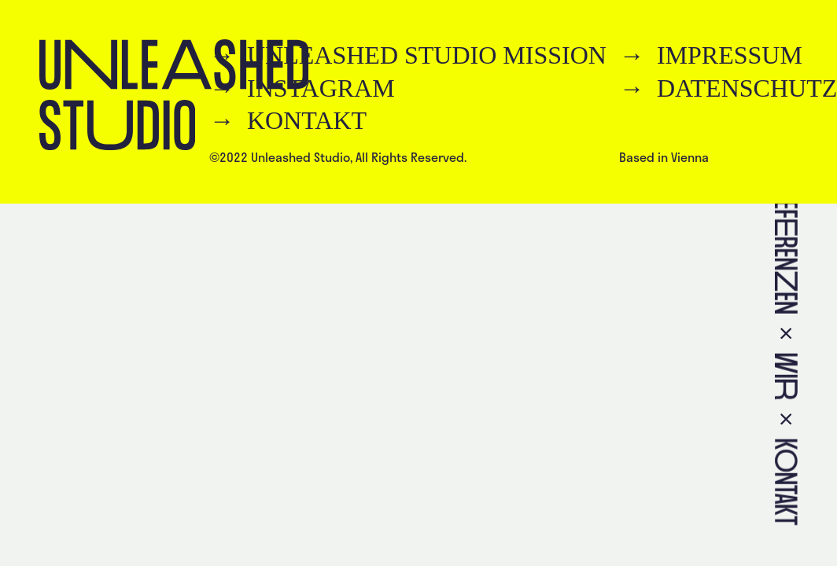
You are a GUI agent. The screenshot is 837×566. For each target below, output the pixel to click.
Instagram (321, 88)
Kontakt (307, 120)
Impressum (729, 55)
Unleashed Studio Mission (427, 55)
